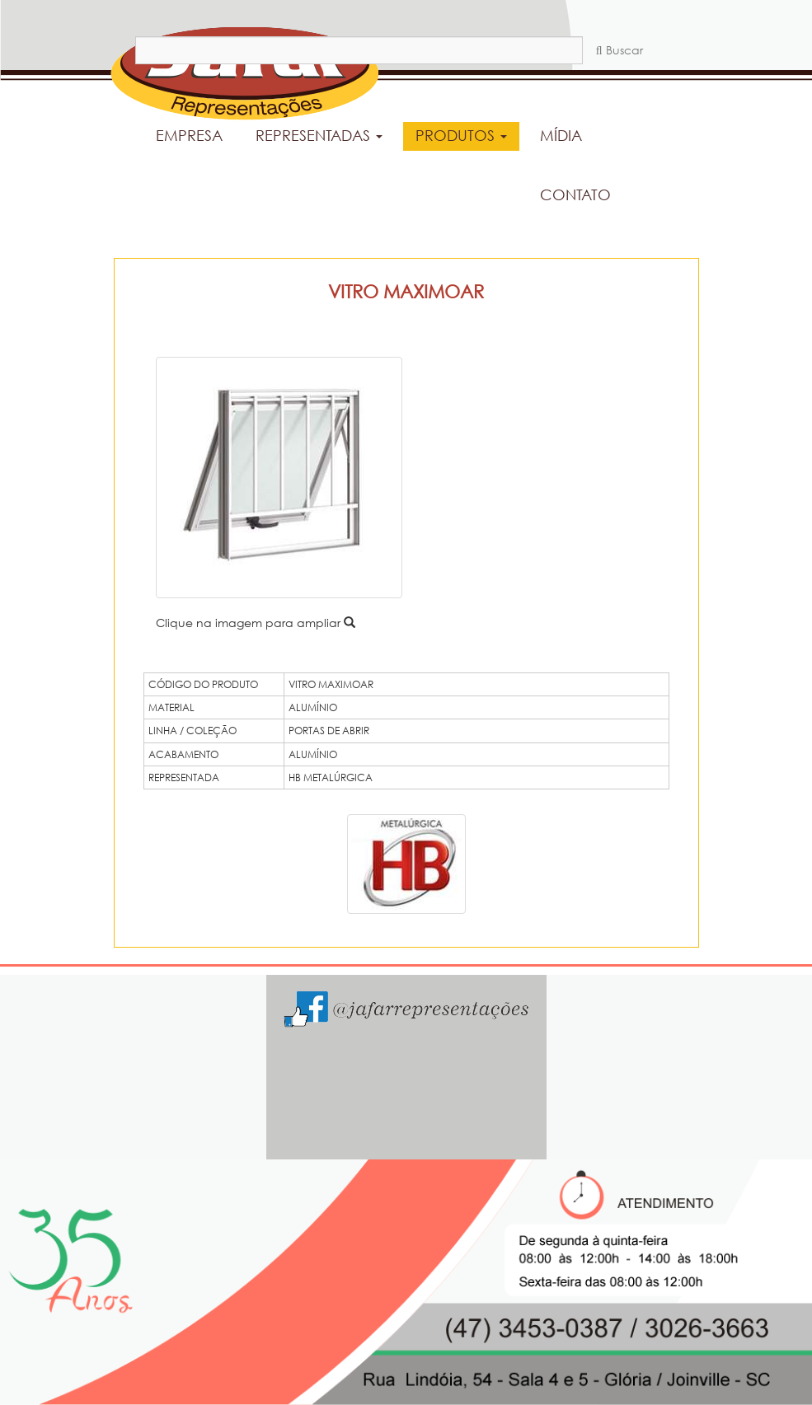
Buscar (619, 50)
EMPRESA (189, 135)
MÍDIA (561, 135)
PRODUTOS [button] (461, 135)
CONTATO (575, 194)
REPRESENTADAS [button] (319, 135)
